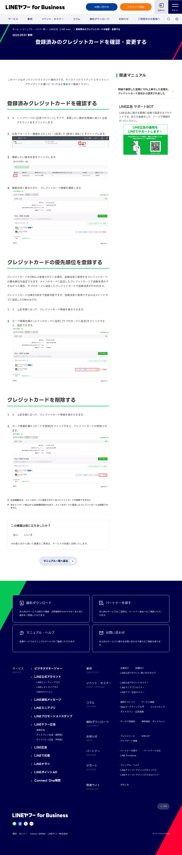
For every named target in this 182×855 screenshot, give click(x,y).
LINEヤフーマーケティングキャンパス (138, 770)
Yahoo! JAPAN (37, 833)
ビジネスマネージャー (48, 668)
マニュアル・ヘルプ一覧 (33, 29)
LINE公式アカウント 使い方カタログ (138, 673)
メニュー (175, 7)
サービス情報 (147, 702)
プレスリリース (127, 736)
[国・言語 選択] (177, 19)
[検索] (169, 19)
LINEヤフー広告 (45, 724)
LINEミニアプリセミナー (132, 687)
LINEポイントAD (45, 772)
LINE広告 (40, 747)
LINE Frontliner (128, 755)
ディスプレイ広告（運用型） (50, 734)
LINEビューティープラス (48, 682)
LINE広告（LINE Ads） (60, 29)
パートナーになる (152, 750)
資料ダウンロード (99, 19)
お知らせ (124, 19)
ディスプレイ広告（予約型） (50, 739)
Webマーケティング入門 (132, 707)
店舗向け (139, 668)
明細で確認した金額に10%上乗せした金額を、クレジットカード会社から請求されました (144, 91)
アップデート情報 (128, 741)
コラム (76, 19)
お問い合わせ (101, 7)
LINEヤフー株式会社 (58, 833)
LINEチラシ (42, 764)
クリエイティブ (157, 707)
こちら (64, 84)
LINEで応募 (42, 755)
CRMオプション (44, 692)
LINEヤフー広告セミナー (132, 692)
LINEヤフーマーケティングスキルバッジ (139, 775)
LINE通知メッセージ (47, 699)
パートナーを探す (128, 750)
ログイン (161, 10)
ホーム (15, 29)
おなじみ (124, 784)
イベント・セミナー (53, 19)
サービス (13, 19)
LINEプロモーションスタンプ (53, 716)
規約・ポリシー (19, 833)
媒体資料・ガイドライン (153, 721)
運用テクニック (127, 702)
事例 (29, 19)
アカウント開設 (135, 7)
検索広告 (40, 730)
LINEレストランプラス (47, 687)
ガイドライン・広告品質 (132, 711)
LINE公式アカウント (47, 677)
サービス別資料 (127, 721)
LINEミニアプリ (45, 708)
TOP (165, 806)
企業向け (124, 668)
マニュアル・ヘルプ (129, 765)
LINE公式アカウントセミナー (134, 682)
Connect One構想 (47, 780)
